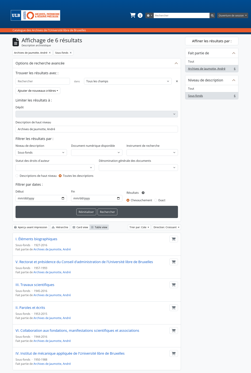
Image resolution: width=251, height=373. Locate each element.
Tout (191, 61)
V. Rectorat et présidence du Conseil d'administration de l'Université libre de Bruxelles (84, 262)
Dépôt (20, 107)
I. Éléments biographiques (36, 239)
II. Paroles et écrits (30, 308)
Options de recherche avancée (40, 63)
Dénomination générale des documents (125, 161)
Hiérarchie (60, 227)
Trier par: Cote (138, 227)
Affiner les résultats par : (211, 41)
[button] (132, 15)
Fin (73, 191)
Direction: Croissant (165, 227)
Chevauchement (141, 200)
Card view (80, 227)
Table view (99, 227)
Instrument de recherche (143, 146)
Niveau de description (30, 146)
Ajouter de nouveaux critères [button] (37, 91)
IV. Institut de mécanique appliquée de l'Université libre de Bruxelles (70, 353)
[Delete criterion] (177, 81)
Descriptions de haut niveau (38, 176)
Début (20, 191)
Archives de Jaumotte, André (52, 249)
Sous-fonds (211, 96)
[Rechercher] (182, 15)
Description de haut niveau (33, 122)
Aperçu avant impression (30, 227)
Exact (161, 200)
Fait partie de (198, 53)
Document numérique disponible (93, 146)
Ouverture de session (232, 15)
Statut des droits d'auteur (33, 161)
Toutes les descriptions (78, 176)
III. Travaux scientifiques (35, 285)
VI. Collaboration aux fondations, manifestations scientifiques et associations (77, 330)
